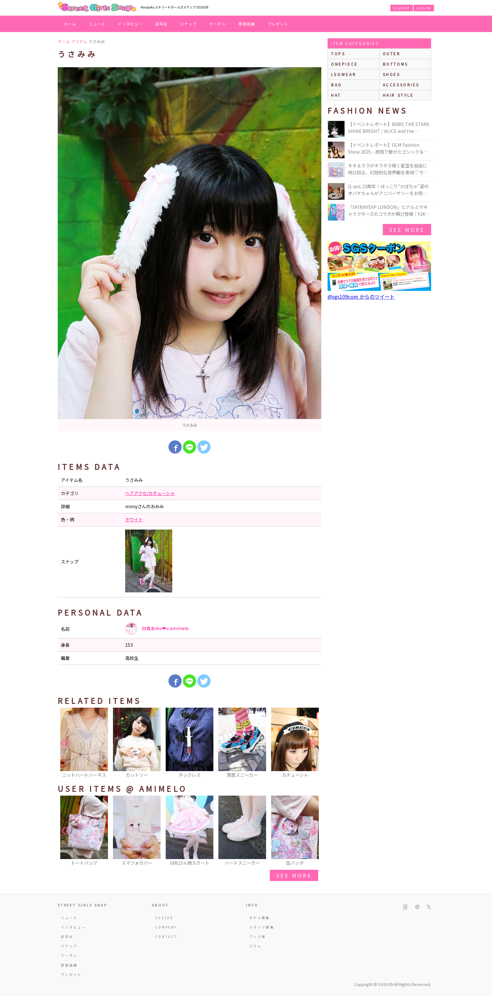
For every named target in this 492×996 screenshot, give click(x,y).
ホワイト (134, 519)
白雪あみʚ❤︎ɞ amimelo (157, 629)
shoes (391, 74)
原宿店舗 (246, 23)
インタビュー (130, 23)
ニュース (97, 23)
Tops (338, 53)
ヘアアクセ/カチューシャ (150, 493)
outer (392, 53)
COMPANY (166, 927)
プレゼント (278, 23)
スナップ (188, 23)
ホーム (70, 23)
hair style (398, 95)
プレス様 (257, 936)
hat (336, 95)
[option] (189, 249)
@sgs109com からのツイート (361, 296)
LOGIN (424, 7)
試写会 (161, 23)
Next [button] (313, 743)
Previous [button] (65, 743)
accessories (401, 84)
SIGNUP (401, 7)
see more (294, 875)
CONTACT (166, 936)
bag (336, 84)
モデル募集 (259, 917)
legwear (343, 74)
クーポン (217, 23)
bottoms (395, 64)
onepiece (344, 64)
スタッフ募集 (261, 927)
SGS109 (164, 917)
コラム (255, 946)
